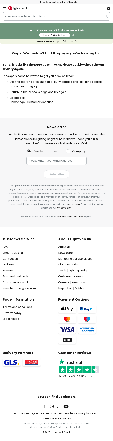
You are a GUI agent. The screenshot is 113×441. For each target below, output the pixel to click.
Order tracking (13, 253)
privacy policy (64, 207)
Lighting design (78, 271)
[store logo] (20, 8)
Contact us (10, 259)
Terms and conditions (17, 307)
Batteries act (94, 413)
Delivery (8, 265)
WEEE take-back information (57, 418)
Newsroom (78, 282)
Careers (63, 282)
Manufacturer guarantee (19, 288)
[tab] (29, 263)
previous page (38, 92)
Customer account (15, 282)
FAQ (5, 247)
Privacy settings (21, 413)
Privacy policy (12, 313)
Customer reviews (70, 276)
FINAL (54, 35)
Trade (62, 271)
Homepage (17, 102)
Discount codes (68, 265)
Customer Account (40, 102)
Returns (8, 271)
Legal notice (11, 319)
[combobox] (56, 16)
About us (64, 247)
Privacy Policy (78, 413)
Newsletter (65, 253)
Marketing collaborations (75, 259)
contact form (73, 204)
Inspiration (65, 288)
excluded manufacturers (70, 216)
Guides (79, 288)
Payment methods (15, 276)
